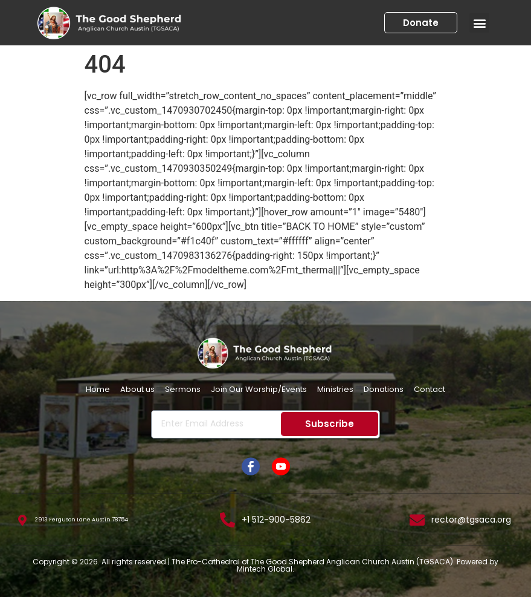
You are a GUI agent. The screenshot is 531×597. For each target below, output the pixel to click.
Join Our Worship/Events (259, 389)
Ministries (335, 389)
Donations (384, 389)
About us (137, 389)
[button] (479, 23)
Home (98, 389)
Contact (429, 389)
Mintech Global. (265, 569)
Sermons (183, 389)
